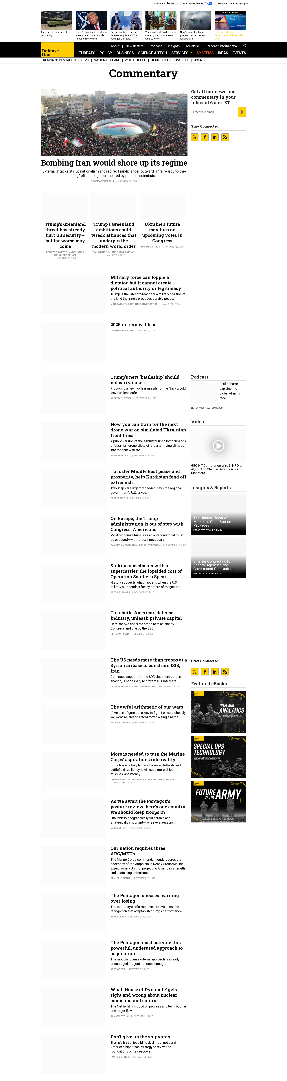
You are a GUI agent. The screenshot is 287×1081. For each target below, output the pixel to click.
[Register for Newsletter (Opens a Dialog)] (242, 112)
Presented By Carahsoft (207, 573)
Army (84, 60)
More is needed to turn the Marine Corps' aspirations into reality (148, 756)
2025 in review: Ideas (133, 324)
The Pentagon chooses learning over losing (145, 898)
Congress (180, 60)
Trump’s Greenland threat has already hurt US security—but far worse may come (65, 235)
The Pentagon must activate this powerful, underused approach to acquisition (147, 948)
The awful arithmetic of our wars (147, 707)
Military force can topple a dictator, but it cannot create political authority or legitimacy (146, 282)
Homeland (159, 60)
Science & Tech (152, 53)
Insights (174, 46)
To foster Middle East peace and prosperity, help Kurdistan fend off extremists (148, 476)
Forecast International (222, 46)
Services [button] (180, 53)
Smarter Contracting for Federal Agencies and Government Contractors (213, 565)
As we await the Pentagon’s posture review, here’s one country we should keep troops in (148, 806)
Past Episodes (214, 408)
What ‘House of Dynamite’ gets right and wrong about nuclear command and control (144, 995)
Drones (200, 60)
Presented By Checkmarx (207, 530)
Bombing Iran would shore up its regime (114, 162)
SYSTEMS (205, 53)
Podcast (156, 46)
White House (135, 60)
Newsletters (135, 46)
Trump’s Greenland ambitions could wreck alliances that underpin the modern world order (113, 235)
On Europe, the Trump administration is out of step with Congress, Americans (147, 523)
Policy (106, 53)
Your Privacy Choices (196, 3)
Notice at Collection (164, 3)
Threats (87, 53)
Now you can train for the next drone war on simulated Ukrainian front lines (148, 429)
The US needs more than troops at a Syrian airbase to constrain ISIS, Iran (149, 665)
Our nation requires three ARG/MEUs (138, 851)
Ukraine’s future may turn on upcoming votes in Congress (162, 232)
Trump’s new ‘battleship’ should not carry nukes (145, 380)
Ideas (223, 53)
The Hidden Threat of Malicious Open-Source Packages (212, 522)
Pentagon (67, 60)
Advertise (193, 46)
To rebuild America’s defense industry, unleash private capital (146, 615)
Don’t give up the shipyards (140, 1037)
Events (239, 53)
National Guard (107, 60)
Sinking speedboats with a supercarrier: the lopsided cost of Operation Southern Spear (146, 571)
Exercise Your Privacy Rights (233, 3)
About (115, 46)
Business (125, 53)
